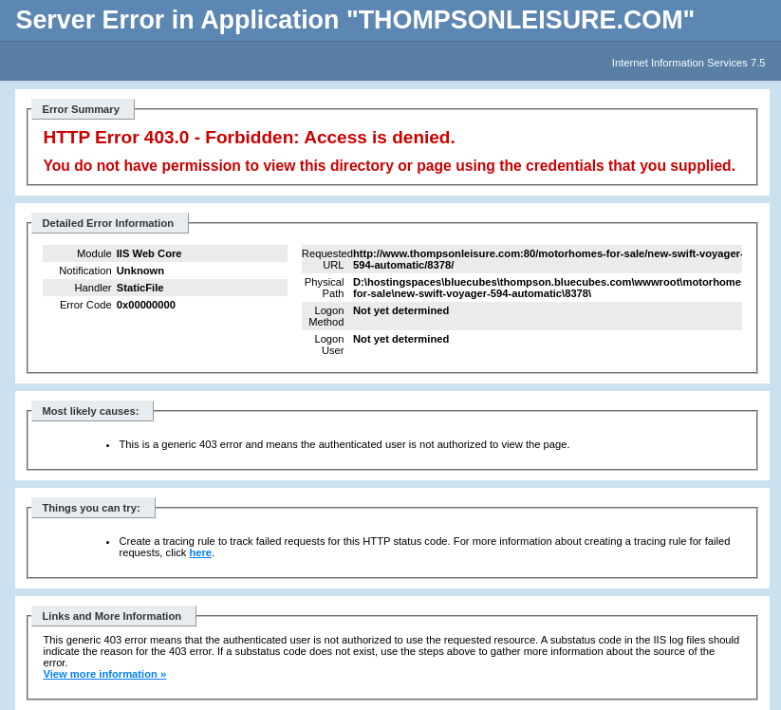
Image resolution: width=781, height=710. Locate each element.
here (200, 552)
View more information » (104, 674)
